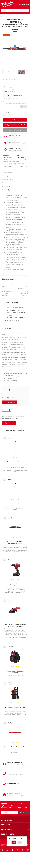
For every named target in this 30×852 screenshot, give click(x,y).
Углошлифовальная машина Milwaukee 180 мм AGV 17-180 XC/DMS (15, 625)
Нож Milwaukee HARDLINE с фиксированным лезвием (15, 542)
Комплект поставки (8, 179)
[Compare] (26, 79)
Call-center (10, 773)
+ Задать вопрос (9, 423)
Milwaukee (14, 84)
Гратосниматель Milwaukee (15, 461)
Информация (6, 183)
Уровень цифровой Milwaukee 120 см (15, 747)
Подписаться (23, 812)
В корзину (15, 120)
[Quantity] (7, 115)
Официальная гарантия (14, 762)
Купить (23, 107)
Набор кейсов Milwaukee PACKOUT (15, 707)
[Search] (27, 10)
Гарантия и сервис (14, 148)
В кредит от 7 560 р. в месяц (15, 125)
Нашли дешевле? (17, 95)
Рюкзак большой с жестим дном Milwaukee (15, 671)
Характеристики (7, 176)
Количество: (6, 112)
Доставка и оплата (14, 135)
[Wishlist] (21, 79)
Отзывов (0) (6, 186)
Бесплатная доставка (13, 793)
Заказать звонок (25, 6)
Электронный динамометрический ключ (13, 16)
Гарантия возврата (13, 783)
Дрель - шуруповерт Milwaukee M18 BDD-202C (15, 584)
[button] (24, 3)
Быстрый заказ (15, 130)
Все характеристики (21, 156)
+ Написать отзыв (9, 402)
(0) (16, 79)
